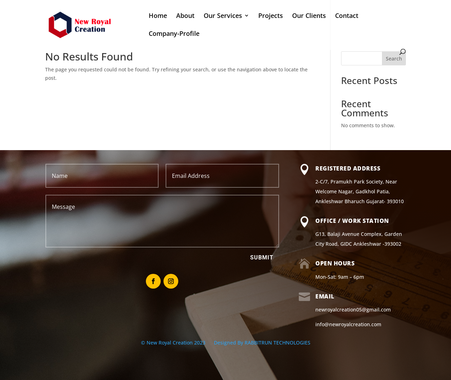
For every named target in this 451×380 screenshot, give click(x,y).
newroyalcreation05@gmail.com (353, 309)
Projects (270, 16)
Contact (346, 16)
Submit (261, 257)
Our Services (223, 16)
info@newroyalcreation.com (348, 324)
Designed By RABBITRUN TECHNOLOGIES (262, 342)
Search (394, 58)
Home (158, 16)
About (185, 16)
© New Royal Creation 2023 (174, 342)
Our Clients (309, 16)
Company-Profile (174, 34)
